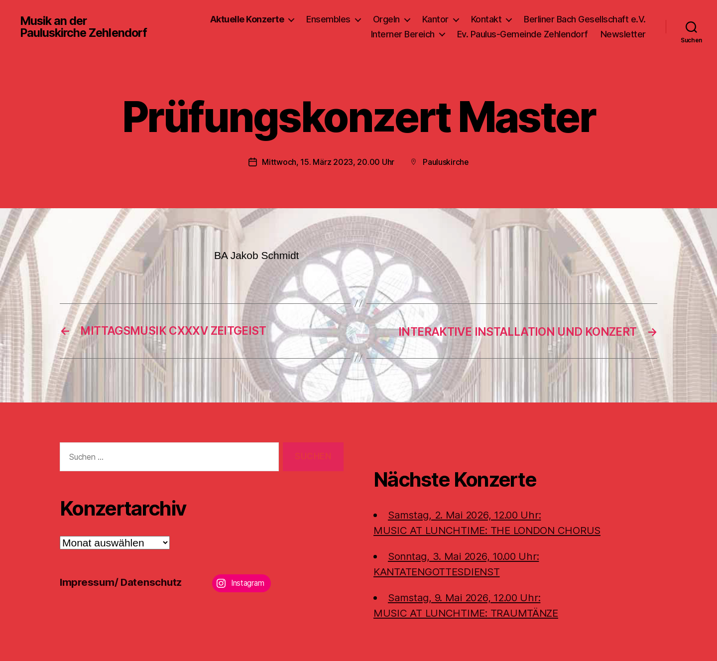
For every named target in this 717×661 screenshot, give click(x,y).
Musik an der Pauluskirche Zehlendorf (85, 27)
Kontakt (486, 19)
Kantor (435, 19)
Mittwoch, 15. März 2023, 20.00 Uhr (328, 162)
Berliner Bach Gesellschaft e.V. (585, 19)
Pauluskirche (446, 162)
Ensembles (328, 19)
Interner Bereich (403, 34)
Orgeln (386, 19)
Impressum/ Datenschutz (122, 581)
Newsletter (623, 34)
